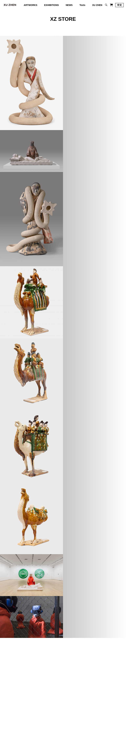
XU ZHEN (97, 5)
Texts (82, 5)
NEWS (69, 5)
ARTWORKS (30, 5)
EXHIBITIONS (51, 5)
